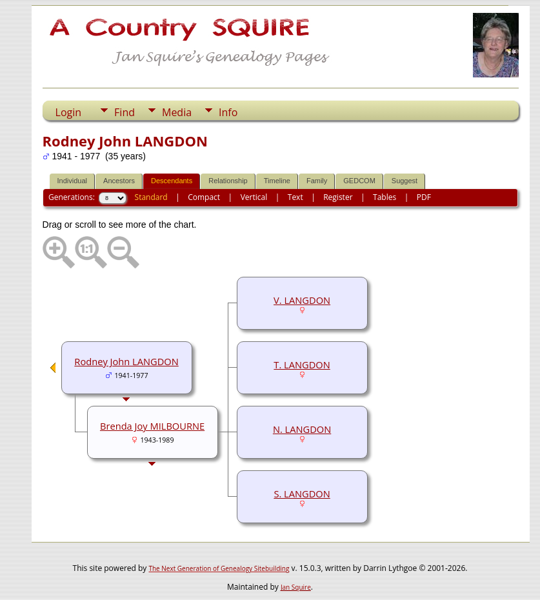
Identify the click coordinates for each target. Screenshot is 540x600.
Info (228, 112)
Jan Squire (296, 587)
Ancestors (119, 181)
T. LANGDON (302, 364)
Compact (204, 197)
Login (68, 112)
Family (316, 181)
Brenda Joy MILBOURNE (152, 425)
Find (124, 112)
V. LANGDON (302, 300)
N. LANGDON (302, 429)
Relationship (228, 181)
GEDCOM (359, 181)
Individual (72, 181)
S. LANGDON (302, 493)
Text (295, 197)
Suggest (404, 181)
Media (177, 112)
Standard (151, 197)
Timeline (277, 181)
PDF (424, 197)
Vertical (254, 197)
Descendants (171, 181)
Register (337, 197)
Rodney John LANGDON (126, 361)
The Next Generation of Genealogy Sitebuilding (218, 568)
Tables (384, 197)
